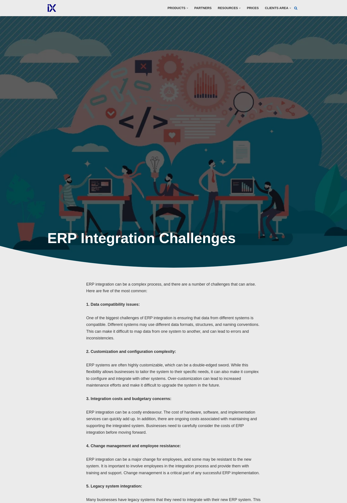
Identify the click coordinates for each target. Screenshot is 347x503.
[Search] (295, 8)
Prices (253, 8)
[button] (187, 8)
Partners (203, 8)
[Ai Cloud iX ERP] (51, 8)
